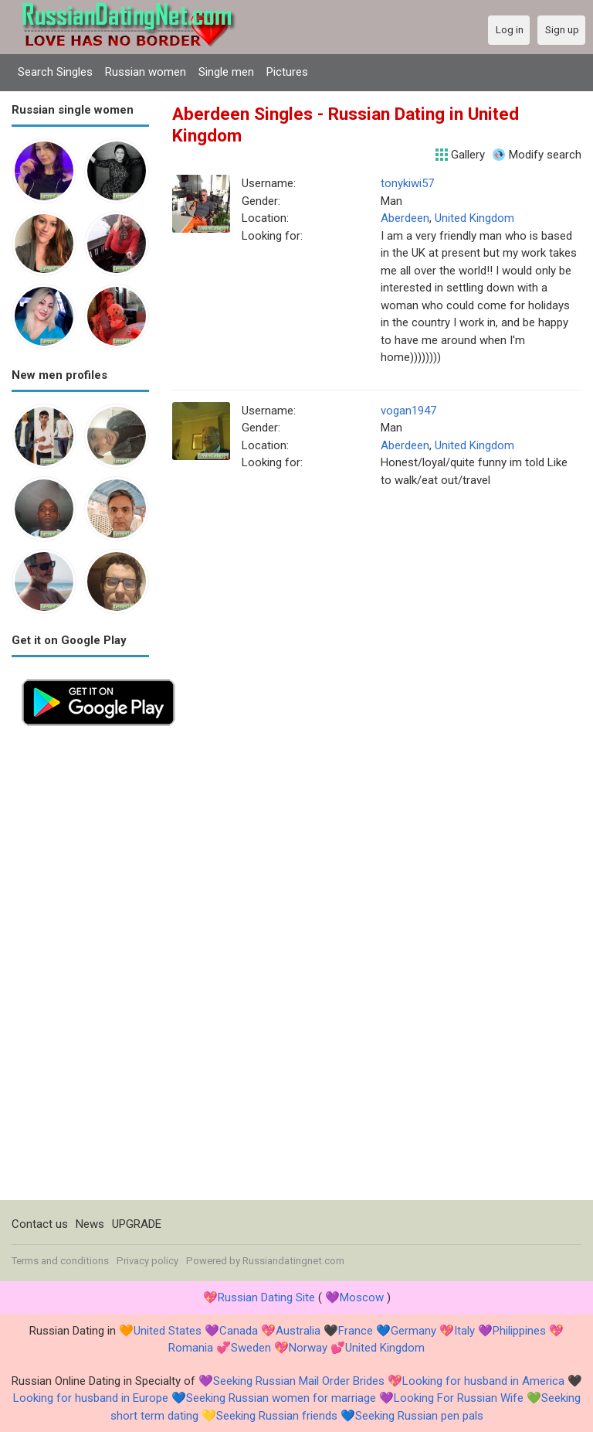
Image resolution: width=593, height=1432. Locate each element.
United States (168, 1331)
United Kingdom (474, 218)
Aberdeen (405, 218)
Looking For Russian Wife (459, 1398)
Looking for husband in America (483, 1381)
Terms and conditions (60, 1261)
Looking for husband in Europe (90, 1398)
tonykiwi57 (407, 183)
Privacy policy (147, 1261)
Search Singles (55, 72)
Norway (308, 1348)
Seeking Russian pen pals (419, 1416)
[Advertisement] (80, 968)
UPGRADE (136, 1224)
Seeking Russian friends (276, 1416)
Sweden (251, 1348)
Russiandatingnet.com (293, 1261)
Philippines (519, 1331)
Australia (298, 1331)
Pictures (287, 72)
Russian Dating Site (266, 1297)
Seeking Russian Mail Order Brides (299, 1381)
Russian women (145, 72)
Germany (413, 1331)
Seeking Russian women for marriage (281, 1398)
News (90, 1224)
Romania (190, 1348)
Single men (226, 72)
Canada (238, 1331)
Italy (464, 1331)
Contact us (40, 1224)
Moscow (362, 1297)
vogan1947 (408, 411)
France (355, 1331)
